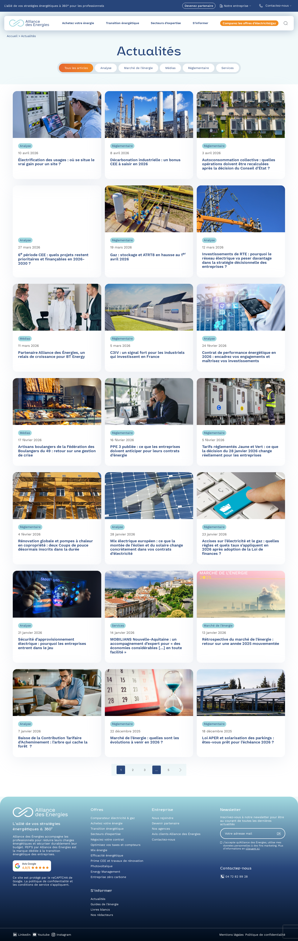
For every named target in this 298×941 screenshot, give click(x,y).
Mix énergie (99, 850)
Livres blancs (100, 909)
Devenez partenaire (199, 5)
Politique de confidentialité (265, 934)
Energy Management (105, 871)
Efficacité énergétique (107, 855)
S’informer (200, 23)
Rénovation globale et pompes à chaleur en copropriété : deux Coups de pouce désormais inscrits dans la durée (55, 545)
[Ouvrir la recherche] (285, 23)
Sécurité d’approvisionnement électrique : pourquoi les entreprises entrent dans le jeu (52, 643)
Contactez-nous (273, 5)
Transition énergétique (122, 23)
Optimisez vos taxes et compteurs (115, 844)
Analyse (105, 68)
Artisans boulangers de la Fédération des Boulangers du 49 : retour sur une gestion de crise (57, 450)
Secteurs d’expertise (166, 23)
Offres (97, 810)
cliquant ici (253, 848)
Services (227, 68)
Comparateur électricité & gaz (113, 818)
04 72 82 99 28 (234, 876)
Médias (170, 68)
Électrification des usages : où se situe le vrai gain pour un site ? (56, 162)
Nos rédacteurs (102, 915)
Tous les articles (76, 68)
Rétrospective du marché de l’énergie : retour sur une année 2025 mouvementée (240, 641)
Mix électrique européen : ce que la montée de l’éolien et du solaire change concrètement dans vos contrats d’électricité (146, 547)
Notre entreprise (234, 5)
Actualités (98, 899)
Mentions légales (231, 934)
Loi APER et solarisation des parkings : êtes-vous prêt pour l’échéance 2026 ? (238, 740)
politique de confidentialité (49, 881)
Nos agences (161, 828)
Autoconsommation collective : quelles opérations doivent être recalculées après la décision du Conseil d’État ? (238, 164)
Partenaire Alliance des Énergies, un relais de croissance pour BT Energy (51, 354)
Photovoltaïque (102, 866)
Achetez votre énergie (78, 23)
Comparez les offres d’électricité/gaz (249, 23)
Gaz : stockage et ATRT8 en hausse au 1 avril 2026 (148, 256)
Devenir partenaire (165, 823)
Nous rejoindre (162, 818)
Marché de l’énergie (138, 68)
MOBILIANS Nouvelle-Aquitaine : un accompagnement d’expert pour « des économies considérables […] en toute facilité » (146, 645)
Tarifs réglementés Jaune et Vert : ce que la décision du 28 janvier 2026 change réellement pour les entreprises (240, 450)
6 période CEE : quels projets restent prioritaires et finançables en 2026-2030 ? (53, 258)
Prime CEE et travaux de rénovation (117, 860)
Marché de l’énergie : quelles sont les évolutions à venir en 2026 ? (144, 740)
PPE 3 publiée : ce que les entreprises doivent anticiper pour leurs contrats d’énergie (145, 450)
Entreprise (162, 810)
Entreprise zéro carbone (108, 877)
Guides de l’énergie (104, 904)
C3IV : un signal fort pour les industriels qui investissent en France (147, 354)
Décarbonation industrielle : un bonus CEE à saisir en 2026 (145, 162)
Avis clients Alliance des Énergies (176, 834)
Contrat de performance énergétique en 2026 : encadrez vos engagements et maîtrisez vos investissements (239, 356)
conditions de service (33, 884)
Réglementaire (198, 68)
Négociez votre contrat (107, 839)
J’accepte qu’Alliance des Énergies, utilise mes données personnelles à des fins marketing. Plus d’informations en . (253, 845)
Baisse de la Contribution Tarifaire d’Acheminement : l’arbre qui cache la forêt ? (52, 742)
